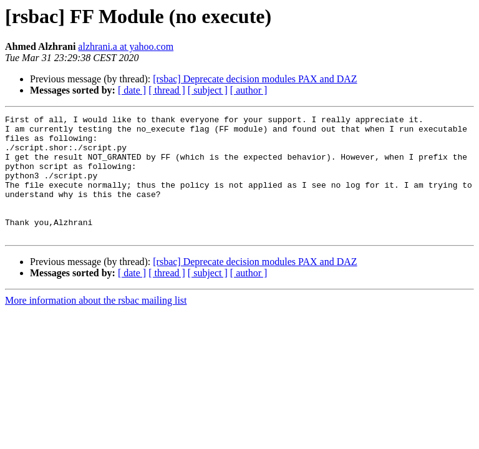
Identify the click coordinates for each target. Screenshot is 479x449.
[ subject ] (208, 90)
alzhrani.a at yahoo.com (125, 46)
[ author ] (249, 90)
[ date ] (132, 90)
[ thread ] (166, 90)
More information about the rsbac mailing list (96, 324)
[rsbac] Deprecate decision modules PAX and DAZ (255, 79)
